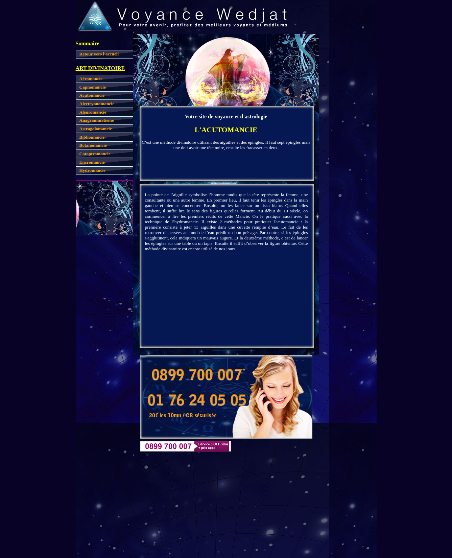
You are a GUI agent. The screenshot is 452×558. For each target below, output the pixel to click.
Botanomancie (93, 145)
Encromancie (92, 162)
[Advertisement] (348, 135)
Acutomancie (92, 95)
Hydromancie (92, 170)
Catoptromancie (95, 153)
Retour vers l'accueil (99, 53)
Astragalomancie (95, 128)
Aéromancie (91, 78)
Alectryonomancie (97, 103)
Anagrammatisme (96, 120)
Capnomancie (92, 87)
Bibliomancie (92, 137)
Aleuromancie (92, 112)
